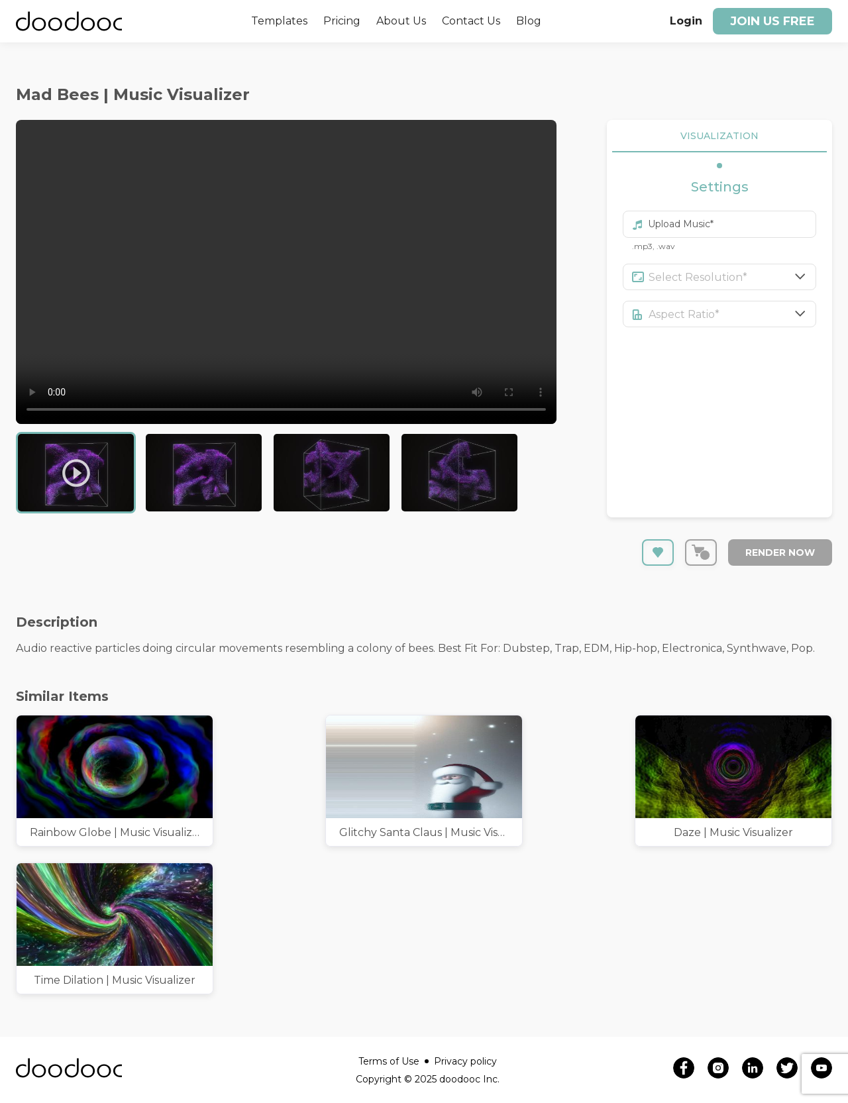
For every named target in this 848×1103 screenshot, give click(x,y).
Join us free (772, 21)
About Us (401, 21)
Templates (279, 21)
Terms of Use (393, 1061)
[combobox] (732, 276)
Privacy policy (465, 1061)
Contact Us (471, 21)
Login (686, 21)
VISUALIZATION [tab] (719, 136)
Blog (528, 21)
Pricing (341, 21)
